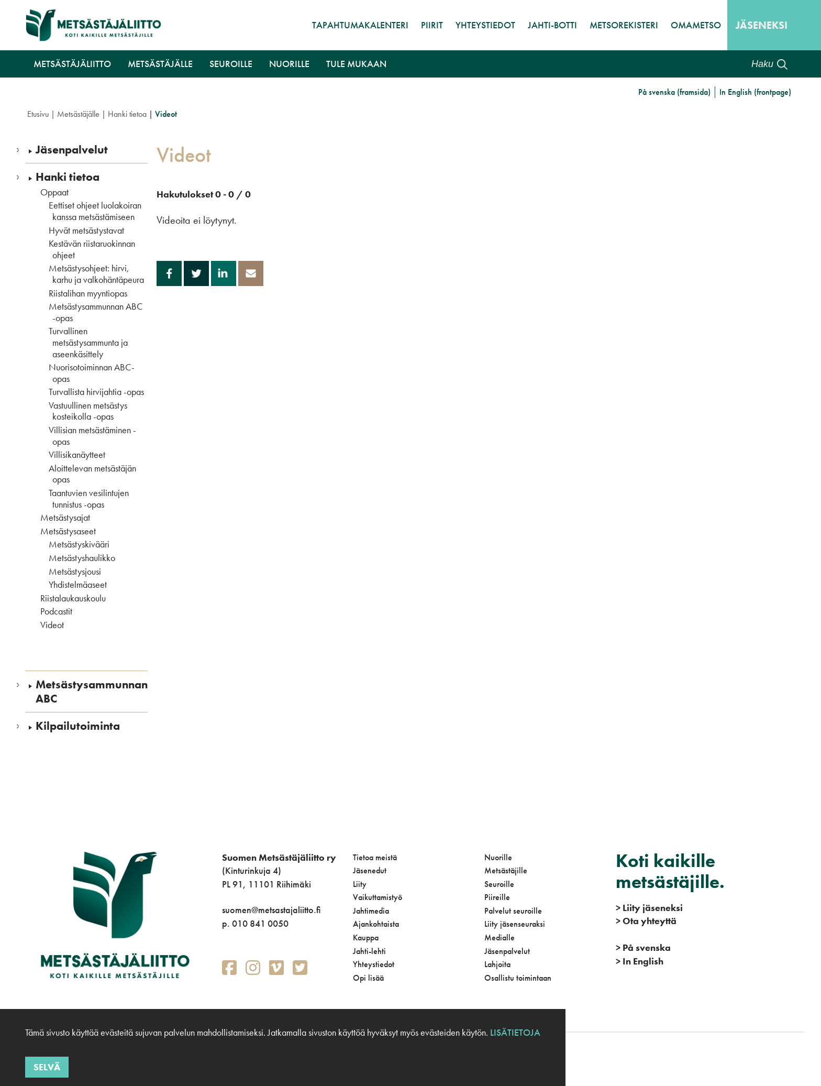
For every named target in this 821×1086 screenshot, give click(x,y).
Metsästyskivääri (79, 544)
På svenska (643, 947)
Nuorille (498, 857)
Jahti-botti (552, 25)
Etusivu (38, 113)
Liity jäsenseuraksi (514, 923)
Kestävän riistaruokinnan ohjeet (92, 249)
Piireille (497, 897)
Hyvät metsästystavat (86, 230)
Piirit (432, 25)
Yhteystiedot (485, 25)
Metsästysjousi (75, 571)
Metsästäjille (505, 870)
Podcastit (56, 611)
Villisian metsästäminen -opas (92, 435)
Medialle (499, 937)
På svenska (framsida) (674, 91)
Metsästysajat (65, 517)
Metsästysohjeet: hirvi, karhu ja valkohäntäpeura (96, 273)
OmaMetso (696, 25)
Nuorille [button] (289, 64)
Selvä (47, 1067)
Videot (52, 625)
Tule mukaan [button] (356, 64)
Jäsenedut (369, 870)
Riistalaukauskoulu (73, 598)
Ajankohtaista (376, 923)
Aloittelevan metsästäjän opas (92, 474)
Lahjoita (497, 964)
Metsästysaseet (68, 531)
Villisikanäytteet (77, 454)
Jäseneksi (761, 25)
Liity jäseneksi (649, 908)
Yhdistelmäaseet (78, 584)
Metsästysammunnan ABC (92, 692)
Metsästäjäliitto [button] (72, 64)
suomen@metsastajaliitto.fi (271, 910)
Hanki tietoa (127, 113)
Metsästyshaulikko (82, 558)
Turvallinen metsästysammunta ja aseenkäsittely (88, 342)
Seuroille (499, 884)
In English (639, 961)
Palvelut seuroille (513, 910)
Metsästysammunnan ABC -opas (96, 312)
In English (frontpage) (755, 91)
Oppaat (54, 192)
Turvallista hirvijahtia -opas (96, 392)
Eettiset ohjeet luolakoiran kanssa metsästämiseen (95, 211)
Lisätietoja (514, 1032)
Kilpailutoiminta (78, 726)
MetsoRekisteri (624, 25)
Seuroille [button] (230, 64)
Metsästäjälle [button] (160, 64)
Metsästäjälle (78, 113)
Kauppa (366, 937)
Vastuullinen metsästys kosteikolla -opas (88, 411)
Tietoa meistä (375, 857)
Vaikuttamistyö (377, 897)
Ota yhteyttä (646, 921)
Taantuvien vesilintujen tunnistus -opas (89, 498)
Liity (360, 884)
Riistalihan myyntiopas (88, 293)
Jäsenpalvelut (72, 150)
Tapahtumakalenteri (360, 25)
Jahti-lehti (369, 951)
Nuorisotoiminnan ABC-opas (92, 372)
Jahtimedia (371, 910)
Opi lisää (368, 977)
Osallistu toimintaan (517, 977)
